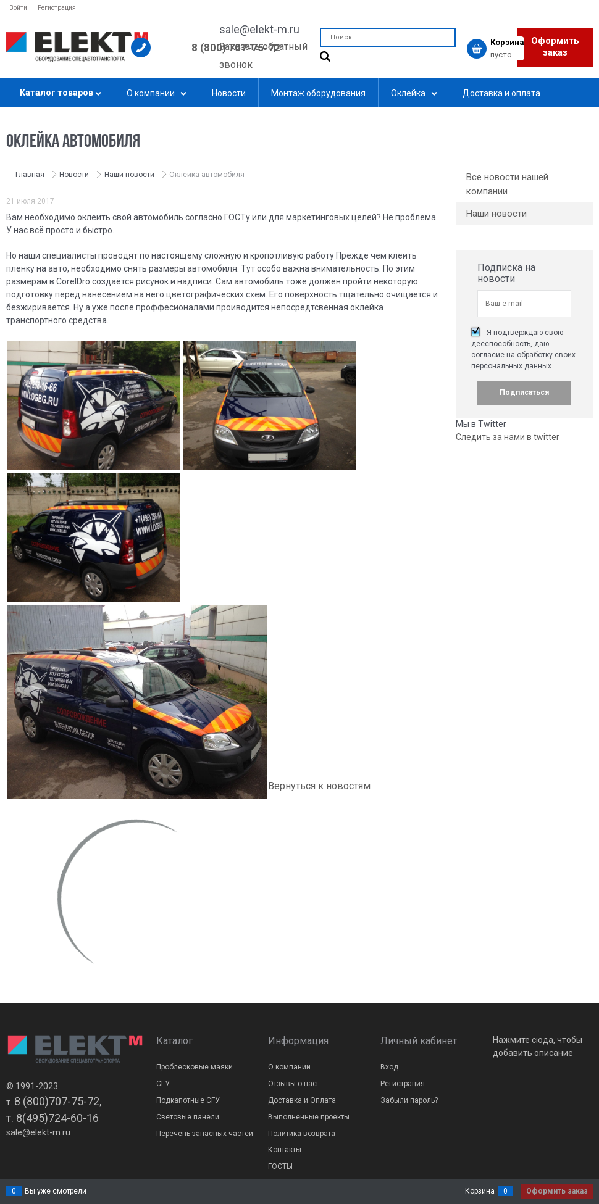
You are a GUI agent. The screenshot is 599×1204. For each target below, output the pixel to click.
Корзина (480, 1191)
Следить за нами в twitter (507, 437)
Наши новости (496, 213)
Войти (18, 8)
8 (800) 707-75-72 (235, 47)
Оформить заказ (555, 47)
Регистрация (57, 8)
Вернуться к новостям (319, 786)
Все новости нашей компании (507, 184)
